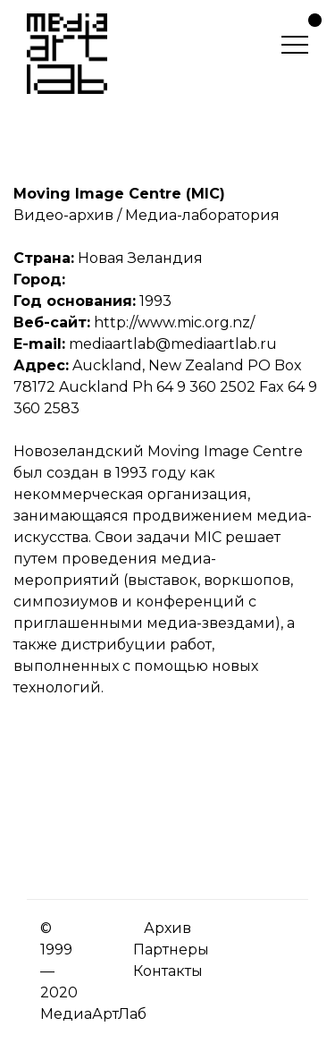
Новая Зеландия (140, 258)
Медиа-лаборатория (202, 215)
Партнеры (171, 949)
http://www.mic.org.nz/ (174, 322)
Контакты (168, 970)
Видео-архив (63, 215)
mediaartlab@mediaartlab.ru (173, 343)
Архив (167, 928)
